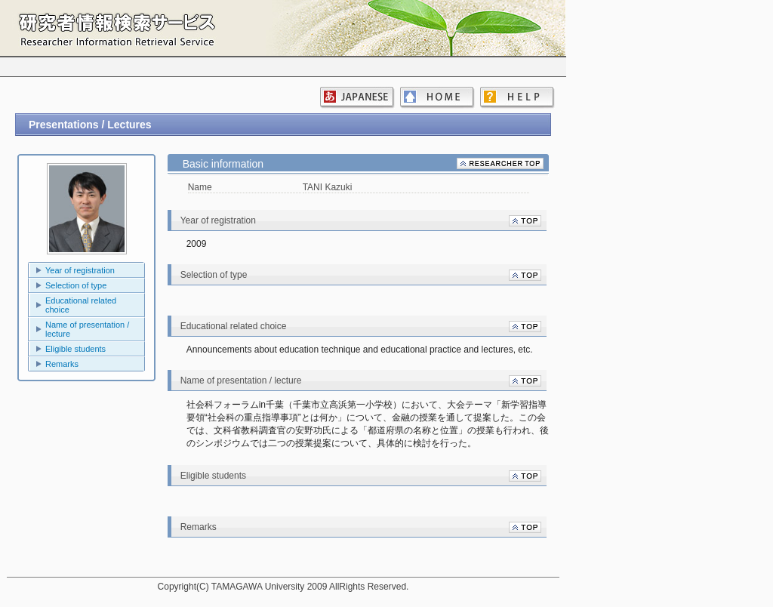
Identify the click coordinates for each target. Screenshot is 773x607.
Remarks (62, 363)
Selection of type (75, 285)
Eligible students (75, 348)
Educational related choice (80, 305)
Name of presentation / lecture (87, 329)
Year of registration (80, 270)
